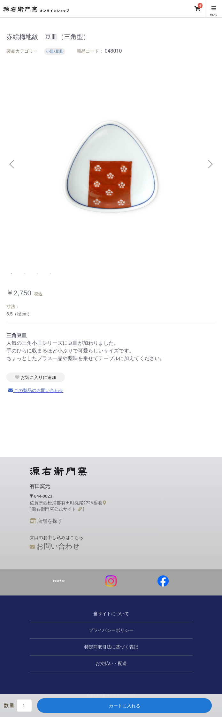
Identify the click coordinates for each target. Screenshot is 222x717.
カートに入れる (124, 705)
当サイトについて (111, 613)
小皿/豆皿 (54, 51)
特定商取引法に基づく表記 (111, 646)
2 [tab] (24, 273)
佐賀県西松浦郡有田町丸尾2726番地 (68, 502)
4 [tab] (50, 273)
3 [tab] (37, 273)
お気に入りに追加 (36, 377)
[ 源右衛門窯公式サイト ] (57, 509)
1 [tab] (11, 273)
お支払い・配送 (111, 663)
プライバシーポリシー (111, 630)
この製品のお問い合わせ (35, 390)
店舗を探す (46, 521)
